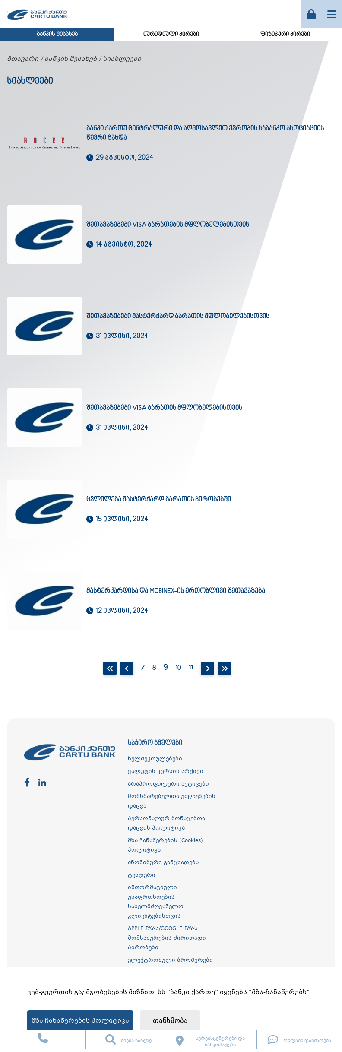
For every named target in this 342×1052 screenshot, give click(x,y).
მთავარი (22, 59)
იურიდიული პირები (171, 35)
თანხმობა (170, 1021)
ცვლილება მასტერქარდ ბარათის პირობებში (158, 499)
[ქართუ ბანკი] (37, 21)
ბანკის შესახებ (57, 35)
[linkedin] (42, 783)
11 (191, 668)
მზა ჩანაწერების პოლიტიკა (80, 1021)
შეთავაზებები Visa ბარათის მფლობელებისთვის (164, 408)
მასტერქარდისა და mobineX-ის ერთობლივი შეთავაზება (175, 591)
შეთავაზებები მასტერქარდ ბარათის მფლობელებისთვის (177, 316)
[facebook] (27, 783)
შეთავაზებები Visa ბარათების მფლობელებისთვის (167, 225)
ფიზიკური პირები (285, 35)
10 (178, 668)
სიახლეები (122, 59)
